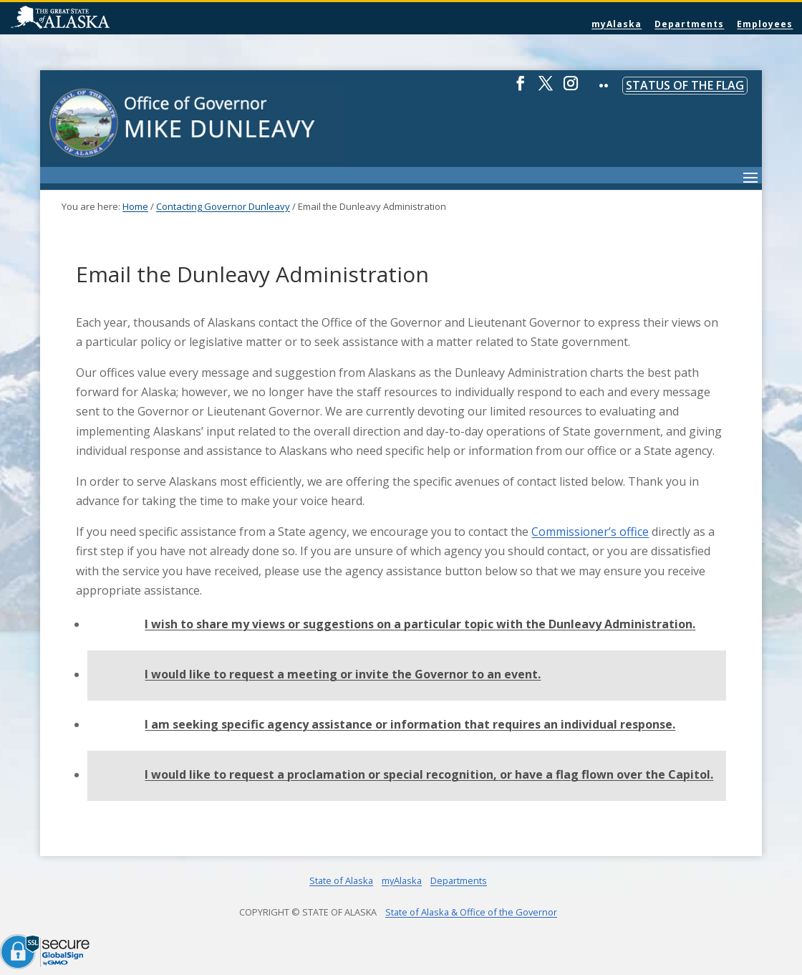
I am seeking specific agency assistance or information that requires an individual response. (410, 724)
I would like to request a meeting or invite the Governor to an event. (343, 674)
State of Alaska (97, 19)
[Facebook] (520, 89)
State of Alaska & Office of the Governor (471, 912)
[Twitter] (545, 89)
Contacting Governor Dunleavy (223, 206)
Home (135, 206)
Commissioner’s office (590, 531)
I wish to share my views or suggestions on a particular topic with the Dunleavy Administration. (420, 624)
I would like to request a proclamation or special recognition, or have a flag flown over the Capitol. (429, 774)
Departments (689, 24)
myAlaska (616, 24)
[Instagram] (571, 89)
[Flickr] (603, 95)
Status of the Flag (685, 85)
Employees (765, 24)
